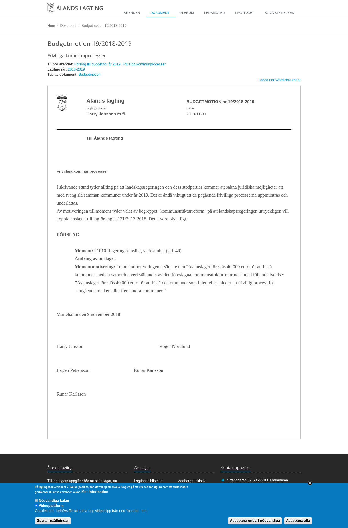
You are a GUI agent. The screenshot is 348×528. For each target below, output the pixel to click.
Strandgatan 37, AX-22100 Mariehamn (257, 480)
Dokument (160, 12)
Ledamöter (214, 12)
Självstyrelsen (279, 12)
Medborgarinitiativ (191, 481)
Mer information (94, 494)
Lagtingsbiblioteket (149, 481)
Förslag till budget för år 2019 (97, 64)
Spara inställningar (53, 523)
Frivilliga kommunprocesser (144, 64)
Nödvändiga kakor (54, 502)
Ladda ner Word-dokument (279, 80)
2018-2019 (76, 69)
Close (310, 485)
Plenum (187, 12)
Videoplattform (51, 508)
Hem (51, 26)
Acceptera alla (298, 523)
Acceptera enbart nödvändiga (255, 523)
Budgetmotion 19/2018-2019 (103, 26)
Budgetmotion (90, 74)
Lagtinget (244, 12)
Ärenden (132, 12)
